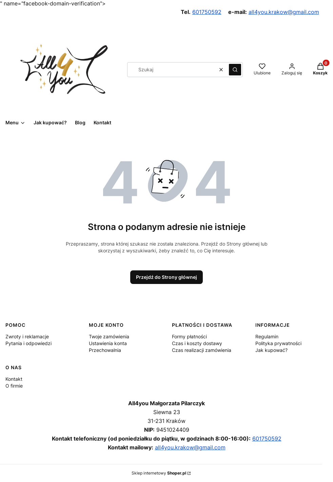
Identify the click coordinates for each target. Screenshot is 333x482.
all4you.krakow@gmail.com (284, 11)
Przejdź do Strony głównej (166, 277)
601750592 (206, 11)
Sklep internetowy (159, 473)
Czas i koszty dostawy (197, 343)
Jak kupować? (271, 350)
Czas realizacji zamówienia (201, 350)
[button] (235, 69)
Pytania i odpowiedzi (28, 343)
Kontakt (13, 379)
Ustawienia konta (108, 343)
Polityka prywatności (278, 343)
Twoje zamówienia (109, 336)
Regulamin (266, 336)
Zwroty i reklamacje (27, 336)
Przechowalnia (105, 350)
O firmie (14, 386)
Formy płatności (189, 336)
